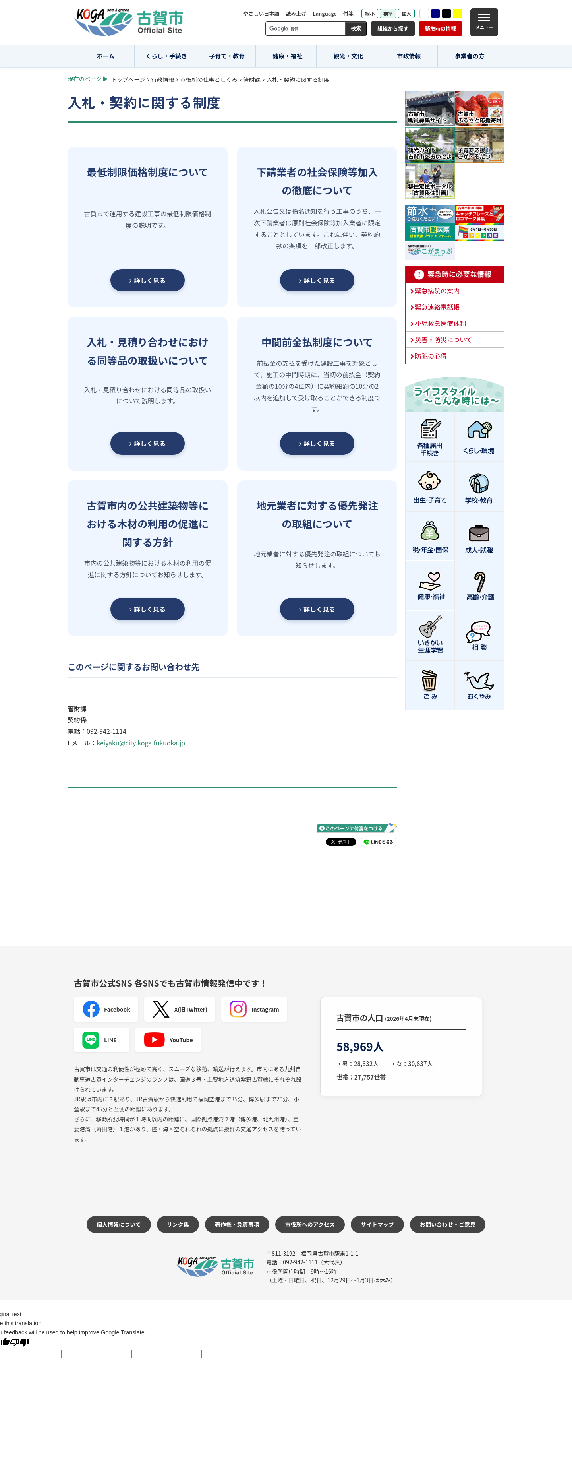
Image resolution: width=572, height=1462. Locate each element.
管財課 (252, 79)
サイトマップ (377, 1224)
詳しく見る (147, 280)
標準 (388, 13)
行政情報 (162, 79)
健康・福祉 (288, 56)
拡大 (406, 13)
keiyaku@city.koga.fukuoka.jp (141, 742)
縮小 (370, 13)
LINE (99, 1040)
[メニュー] (484, 22)
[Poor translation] (19, 1343)
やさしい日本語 (261, 13)
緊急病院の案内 (437, 290)
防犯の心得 (431, 356)
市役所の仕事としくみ (208, 79)
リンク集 (178, 1224)
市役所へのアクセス (310, 1224)
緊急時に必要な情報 (455, 274)
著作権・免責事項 (237, 1224)
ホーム (106, 56)
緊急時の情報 (440, 28)
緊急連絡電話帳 (437, 307)
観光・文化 (348, 56)
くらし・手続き (166, 56)
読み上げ (296, 13)
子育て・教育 (227, 56)
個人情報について (119, 1224)
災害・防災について (443, 339)
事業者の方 (470, 56)
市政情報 (409, 56)
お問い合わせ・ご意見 (447, 1224)
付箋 (348, 13)
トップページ (128, 79)
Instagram (254, 1009)
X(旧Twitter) (179, 1009)
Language (325, 13)
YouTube (168, 1040)
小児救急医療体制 (440, 323)
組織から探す (392, 28)
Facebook (106, 1009)
